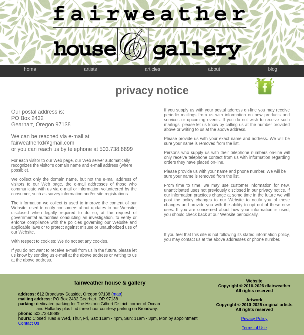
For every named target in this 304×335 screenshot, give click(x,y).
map (117, 294)
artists (90, 69)
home (30, 69)
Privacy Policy (254, 318)
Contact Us (28, 323)
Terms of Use (254, 327)
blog (272, 69)
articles (152, 69)
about (214, 69)
